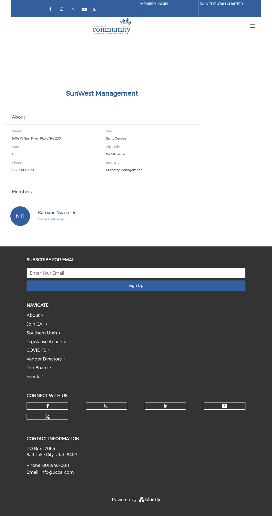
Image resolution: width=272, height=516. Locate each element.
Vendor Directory (44, 359)
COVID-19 (36, 350)
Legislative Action (44, 341)
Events (33, 376)
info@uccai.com (57, 472)
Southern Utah (42, 332)
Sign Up (136, 285)
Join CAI (35, 324)
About (33, 315)
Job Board (37, 367)
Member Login (154, 4)
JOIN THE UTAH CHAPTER (221, 4)
